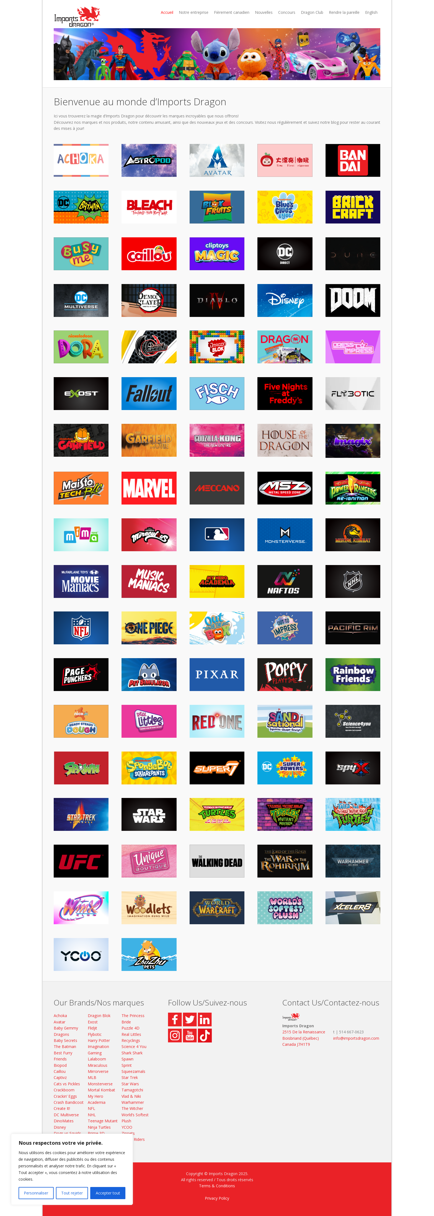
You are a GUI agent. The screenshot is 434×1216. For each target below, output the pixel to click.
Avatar (59, 1022)
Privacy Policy (217, 1198)
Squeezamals (133, 1071)
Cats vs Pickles (67, 1083)
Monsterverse (100, 1083)
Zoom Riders (133, 1139)
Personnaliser (36, 1193)
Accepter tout (108, 1193)
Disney (60, 1127)
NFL (91, 1108)
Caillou (60, 1071)
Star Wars (130, 1083)
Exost (93, 1022)
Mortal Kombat (101, 1089)
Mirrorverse (98, 1071)
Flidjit (92, 1028)
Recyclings (131, 1040)
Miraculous (97, 1065)
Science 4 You (134, 1046)
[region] (72, 1169)
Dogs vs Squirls (67, 1133)
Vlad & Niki (131, 1096)
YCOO (127, 1127)
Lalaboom (97, 1059)
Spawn (127, 1059)
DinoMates (64, 1120)
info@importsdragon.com (356, 1038)
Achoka (60, 1015)
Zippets (128, 1133)
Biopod (60, 1065)
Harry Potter (99, 1040)
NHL (92, 1114)
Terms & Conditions (217, 1185)
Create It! (62, 1108)
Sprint (127, 1065)
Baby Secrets (65, 1040)
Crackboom (64, 1089)
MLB (92, 1077)
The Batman (65, 1046)
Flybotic (95, 1034)
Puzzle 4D (131, 1028)
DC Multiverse (66, 1114)
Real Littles (131, 1034)
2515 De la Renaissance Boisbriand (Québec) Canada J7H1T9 (303, 1038)
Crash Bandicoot (69, 1102)
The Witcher (132, 1108)
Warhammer (133, 1102)
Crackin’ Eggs (65, 1096)
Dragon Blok (99, 1015)
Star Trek (130, 1077)
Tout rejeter (72, 1193)
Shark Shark (132, 1052)
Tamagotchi (132, 1089)
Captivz (60, 1077)
